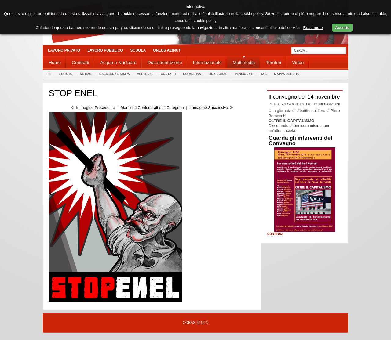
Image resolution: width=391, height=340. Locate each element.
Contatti (168, 74)
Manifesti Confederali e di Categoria (152, 107)
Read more (313, 27)
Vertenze (145, 74)
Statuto (66, 74)
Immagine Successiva (208, 107)
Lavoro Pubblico (105, 50)
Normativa (192, 74)
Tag (264, 74)
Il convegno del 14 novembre (304, 97)
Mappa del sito (287, 74)
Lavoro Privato (64, 50)
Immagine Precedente (95, 107)
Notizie (86, 74)
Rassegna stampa (114, 74)
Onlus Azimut (167, 50)
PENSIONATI (244, 74)
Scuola (138, 50)
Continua (275, 234)
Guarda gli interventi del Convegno (300, 140)
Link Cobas (217, 74)
